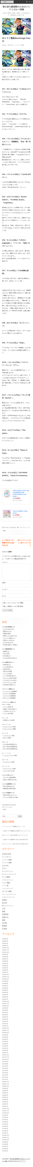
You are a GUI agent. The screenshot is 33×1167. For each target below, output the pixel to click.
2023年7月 (5, 1012)
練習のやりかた (7, 631)
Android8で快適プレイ (9, 684)
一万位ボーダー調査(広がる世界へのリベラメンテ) (16, 831)
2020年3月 (5, 1102)
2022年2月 (5, 1050)
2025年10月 (5, 952)
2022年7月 (5, 1039)
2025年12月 (5, 948)
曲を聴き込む (7, 669)
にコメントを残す (19, 45)
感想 (3, 911)
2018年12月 (5, 1135)
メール (4, 589)
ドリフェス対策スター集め (10, 797)
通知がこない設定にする (10, 635)
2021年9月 (5, 1061)
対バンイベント (7, 906)
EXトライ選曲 (7, 738)
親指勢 (4, 926)
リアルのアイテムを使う (10, 680)
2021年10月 (5, 1059)
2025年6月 (5, 961)
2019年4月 (5, 1126)
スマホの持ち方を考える (10, 658)
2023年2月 (5, 1023)
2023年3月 (5, 1021)
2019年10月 (5, 1113)
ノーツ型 (5, 885)
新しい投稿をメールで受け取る (13, 606)
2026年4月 (5, 939)
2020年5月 (5, 1097)
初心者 (4, 903)
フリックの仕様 (7, 673)
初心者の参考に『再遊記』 (10, 644)
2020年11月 (5, 1084)
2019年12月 (5, 1108)
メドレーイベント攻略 (9, 768)
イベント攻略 (7, 863)
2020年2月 (5, 1104)
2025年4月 (5, 965)
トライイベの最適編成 (9, 695)
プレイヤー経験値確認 (9, 777)
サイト (4, 596)
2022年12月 (5, 1028)
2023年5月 (5, 1017)
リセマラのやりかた (8, 629)
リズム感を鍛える (8, 667)
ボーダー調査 (7, 891)
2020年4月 (5, 1099)
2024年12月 (5, 974)
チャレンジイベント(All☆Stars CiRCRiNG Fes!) (15, 844)
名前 (4, 583)
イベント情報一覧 (8, 707)
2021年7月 (5, 1066)
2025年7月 (5, 959)
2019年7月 (5, 1119)
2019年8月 (5, 1117)
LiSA (4, 809)
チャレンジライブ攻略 (9, 726)
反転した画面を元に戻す (10, 779)
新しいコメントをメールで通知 (13, 603)
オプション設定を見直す (10, 678)
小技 (3, 909)
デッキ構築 (6, 877)
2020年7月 (5, 1093)
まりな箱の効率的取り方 (10, 744)
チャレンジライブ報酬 (9, 729)
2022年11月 (5, 1030)
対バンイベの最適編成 (9, 698)
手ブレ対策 (6, 653)
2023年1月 (5, 1026)
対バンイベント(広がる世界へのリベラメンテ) (15, 835)
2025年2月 (5, 970)
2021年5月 (5, 1070)
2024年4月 (5, 992)
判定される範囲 (7, 671)
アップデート (7, 857)
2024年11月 (5, 977)
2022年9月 (5, 1035)
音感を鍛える (7, 664)
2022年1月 (5, 1052)
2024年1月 (5, 999)
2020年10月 (5, 1086)
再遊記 (4, 900)
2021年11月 (5, 1057)
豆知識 (4, 929)
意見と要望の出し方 (8, 786)
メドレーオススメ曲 (8, 771)
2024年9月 (5, 981)
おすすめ (5, 865)
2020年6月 (5, 1095)
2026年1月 (5, 945)
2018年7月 (5, 1146)
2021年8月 (5, 1064)
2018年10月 (5, 1140)
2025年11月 (5, 950)
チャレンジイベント (9, 874)
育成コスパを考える (8, 640)
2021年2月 (5, 1077)
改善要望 (5, 914)
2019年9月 (5, 1115)
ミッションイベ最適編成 (10, 691)
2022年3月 (5, 1048)
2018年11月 (5, 1137)
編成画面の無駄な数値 (9, 788)
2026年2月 (5, 943)
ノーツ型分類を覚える (9, 675)
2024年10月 (5, 979)
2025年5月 (5, 963)
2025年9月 (5, 954)
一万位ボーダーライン (9, 711)
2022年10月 (5, 1032)
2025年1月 (5, 972)
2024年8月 (5, 983)
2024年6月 (5, 988)
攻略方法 (5, 917)
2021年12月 (5, 1055)
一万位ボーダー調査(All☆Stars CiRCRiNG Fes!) (15, 839)
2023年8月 (5, 1010)
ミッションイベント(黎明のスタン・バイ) (13, 826)
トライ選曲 (6, 883)
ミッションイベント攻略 (10, 755)
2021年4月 (5, 1073)
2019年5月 (5, 1124)
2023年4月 (5, 1019)
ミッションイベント (9, 894)
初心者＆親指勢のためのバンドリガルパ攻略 (17, 8)
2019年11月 (5, 1111)
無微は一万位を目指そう (10, 709)
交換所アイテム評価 (8, 720)
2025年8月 (5, 956)
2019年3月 (5, 1128)
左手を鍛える (7, 656)
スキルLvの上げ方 (8, 642)
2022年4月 (5, 1046)
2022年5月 (5, 1044)
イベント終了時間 (8, 713)
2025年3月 (5, 968)
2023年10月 (5, 1006)
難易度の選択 (7, 633)
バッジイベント (7, 888)
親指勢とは (6, 651)
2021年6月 (5, 1068)
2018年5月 (5, 1151)
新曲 (3, 920)
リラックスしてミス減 (9, 682)
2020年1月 (5, 1106)
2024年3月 (5, 994)
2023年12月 (5, 1001)
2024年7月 (5, 985)
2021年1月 (5, 1079)
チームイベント (7, 871)
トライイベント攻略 (8, 735)
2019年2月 (5, 1131)
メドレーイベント (8, 897)
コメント (5, 562)
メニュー (30, 2)
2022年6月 (5, 1041)
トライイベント (23, 527)
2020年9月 (5, 1088)
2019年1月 (5, 1133)
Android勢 (6, 854)
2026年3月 (5, 941)
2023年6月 (5, 1015)
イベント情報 (7, 860)
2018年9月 (5, 1142)
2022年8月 (5, 1037)
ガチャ (4, 868)
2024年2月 (5, 997)
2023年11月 (5, 1003)
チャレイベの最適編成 (9, 693)
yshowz (4, 45)
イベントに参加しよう (9, 638)
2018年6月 (5, 1148)
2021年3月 (5, 1075)
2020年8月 (5, 1090)
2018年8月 (5, 1144)
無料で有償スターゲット (10, 795)
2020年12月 (5, 1081)
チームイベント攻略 (8, 762)
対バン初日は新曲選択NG (10, 746)
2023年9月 (5, 1008)
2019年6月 (5, 1122)
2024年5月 (5, 990)
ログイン (22, 1161)
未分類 (4, 923)
